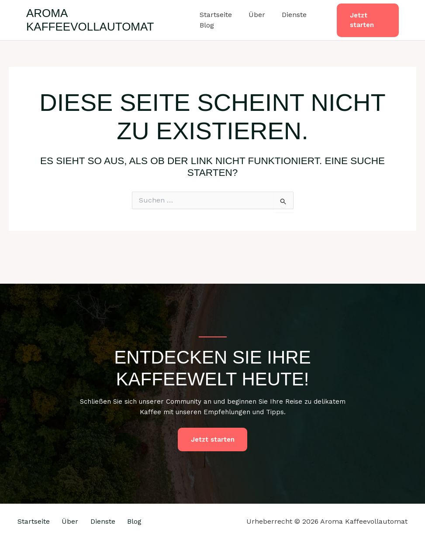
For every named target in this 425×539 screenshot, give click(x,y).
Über (254, 14)
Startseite (216, 14)
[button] (366, 20)
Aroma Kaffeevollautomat (90, 20)
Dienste (288, 14)
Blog (207, 25)
